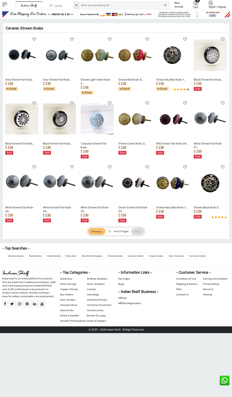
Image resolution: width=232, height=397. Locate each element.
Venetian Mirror (68, 305)
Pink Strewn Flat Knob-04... (172, 143)
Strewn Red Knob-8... (130, 79)
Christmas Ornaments (99, 305)
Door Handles (67, 299)
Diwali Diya (66, 278)
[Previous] (96, 231)
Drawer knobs (156, 256)
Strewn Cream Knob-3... (132, 143)
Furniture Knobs (197, 256)
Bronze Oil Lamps (96, 315)
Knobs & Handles (69, 315)
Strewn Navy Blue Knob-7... (171, 207)
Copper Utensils (69, 289)
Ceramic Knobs (16, 256)
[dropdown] (76, 5)
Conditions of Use (186, 278)
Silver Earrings (68, 284)
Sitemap (207, 294)
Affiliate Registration (129, 303)
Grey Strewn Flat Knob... (19, 79)
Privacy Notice (211, 284)
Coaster (91, 289)
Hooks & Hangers (96, 320)
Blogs (121, 284)
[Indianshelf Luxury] (55, 6)
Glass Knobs (67, 310)
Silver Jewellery (96, 284)
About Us (208, 289)
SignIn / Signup (217, 7)
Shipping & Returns (187, 284)
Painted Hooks (115, 256)
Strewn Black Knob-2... (207, 207)
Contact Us (182, 294)
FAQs (179, 289)
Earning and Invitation (215, 278)
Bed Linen (71, 256)
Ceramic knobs (95, 310)
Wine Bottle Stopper (92, 256)
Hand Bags (93, 294)
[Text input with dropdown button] (124, 5)
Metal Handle (54, 256)
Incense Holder (136, 256)
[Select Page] (110, 231)
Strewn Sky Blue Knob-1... (170, 79)
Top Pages (124, 278)
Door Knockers (176, 256)
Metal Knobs (35, 256)
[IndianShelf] (28, 5)
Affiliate (122, 298)
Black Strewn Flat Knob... (208, 79)
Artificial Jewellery (97, 278)
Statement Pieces (97, 299)
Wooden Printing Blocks (73, 320)
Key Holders (66, 294)
